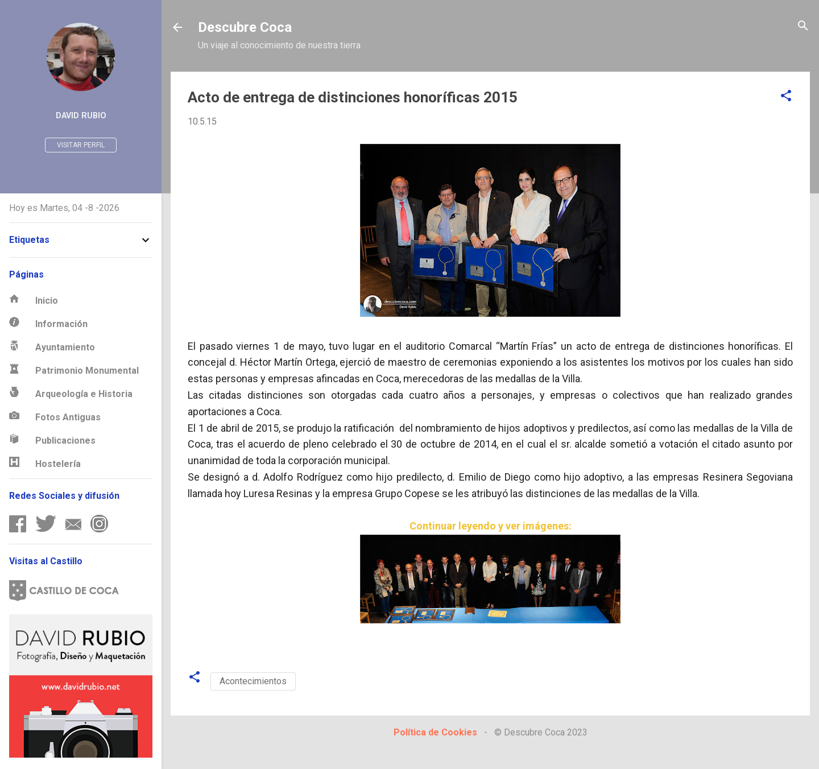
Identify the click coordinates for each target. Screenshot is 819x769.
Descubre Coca (245, 27)
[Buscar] (803, 26)
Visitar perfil (81, 145)
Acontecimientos (253, 681)
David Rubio (81, 116)
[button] (786, 96)
